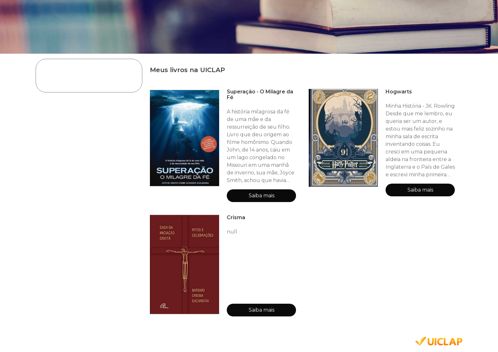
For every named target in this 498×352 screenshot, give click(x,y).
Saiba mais (261, 196)
